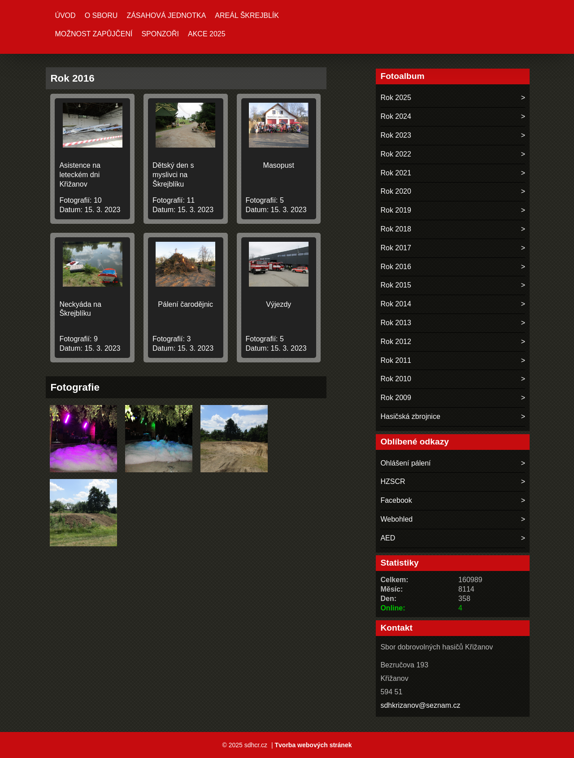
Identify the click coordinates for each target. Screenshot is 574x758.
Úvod (65, 15)
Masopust (278, 165)
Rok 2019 (395, 210)
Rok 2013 (395, 323)
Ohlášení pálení (405, 463)
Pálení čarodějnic (185, 304)
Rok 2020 (395, 191)
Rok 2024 (395, 116)
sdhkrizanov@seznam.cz (420, 705)
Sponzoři (160, 34)
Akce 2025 (207, 34)
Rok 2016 (395, 266)
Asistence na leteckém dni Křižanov (79, 174)
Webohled (396, 519)
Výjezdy (278, 304)
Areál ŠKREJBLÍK (247, 15)
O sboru (101, 15)
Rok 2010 (395, 379)
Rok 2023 (395, 135)
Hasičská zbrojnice (410, 416)
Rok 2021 (395, 173)
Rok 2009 (395, 397)
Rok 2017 (395, 248)
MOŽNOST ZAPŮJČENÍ (93, 34)
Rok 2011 (395, 360)
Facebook (396, 500)
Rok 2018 (395, 229)
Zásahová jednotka (166, 15)
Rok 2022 (395, 154)
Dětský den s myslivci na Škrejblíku (173, 174)
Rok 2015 (395, 285)
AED (387, 538)
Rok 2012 (395, 341)
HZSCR (392, 481)
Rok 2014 (395, 304)
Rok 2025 (395, 97)
